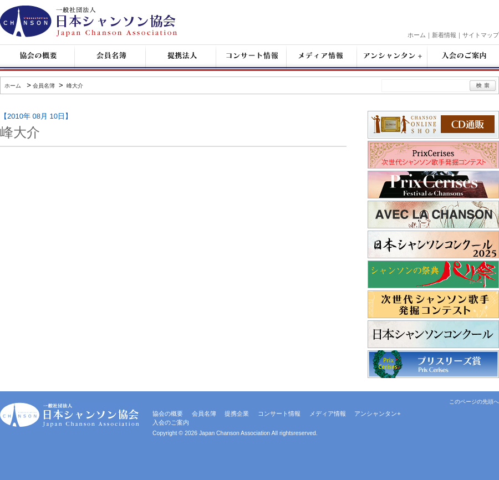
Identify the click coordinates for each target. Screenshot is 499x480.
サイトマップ (480, 35)
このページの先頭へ (474, 402)
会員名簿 (44, 86)
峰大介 (74, 86)
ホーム (417, 35)
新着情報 (444, 35)
